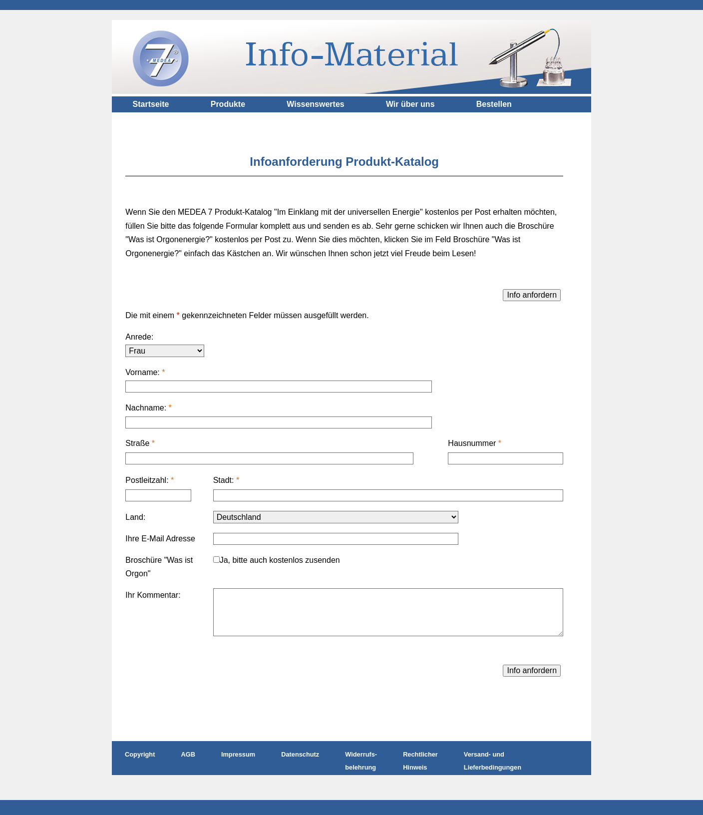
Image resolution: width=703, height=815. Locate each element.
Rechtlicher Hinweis (420, 761)
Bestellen (494, 104)
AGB (188, 754)
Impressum (238, 754)
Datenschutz (300, 754)
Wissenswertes (315, 104)
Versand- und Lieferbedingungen (492, 761)
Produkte (228, 104)
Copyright (140, 754)
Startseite (151, 104)
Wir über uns (410, 104)
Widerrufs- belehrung (361, 761)
